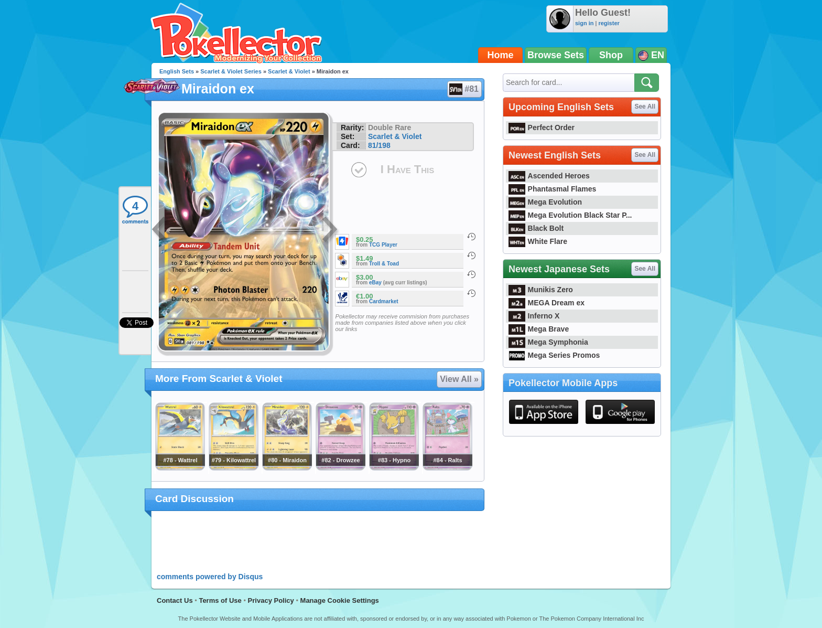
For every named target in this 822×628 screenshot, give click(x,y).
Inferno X (534, 316)
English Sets (176, 71)
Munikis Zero (541, 289)
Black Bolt (536, 228)
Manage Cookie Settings (339, 600)
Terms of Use (220, 600)
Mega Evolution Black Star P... (570, 215)
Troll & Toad (384, 264)
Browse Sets (555, 55)
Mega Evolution (545, 202)
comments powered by (210, 576)
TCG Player (383, 245)
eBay (375, 282)
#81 (464, 89)
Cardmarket (383, 301)
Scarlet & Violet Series (231, 71)
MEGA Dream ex (547, 303)
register (608, 23)
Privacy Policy (271, 600)
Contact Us (175, 600)
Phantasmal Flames (552, 189)
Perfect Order (542, 127)
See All (644, 106)
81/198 (379, 145)
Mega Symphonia (548, 342)
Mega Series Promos (554, 355)
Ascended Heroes (549, 176)
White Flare (538, 241)
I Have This (407, 169)
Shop (611, 55)
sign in (584, 23)
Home (501, 55)
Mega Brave (539, 329)
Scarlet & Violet (289, 71)
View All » (459, 379)
